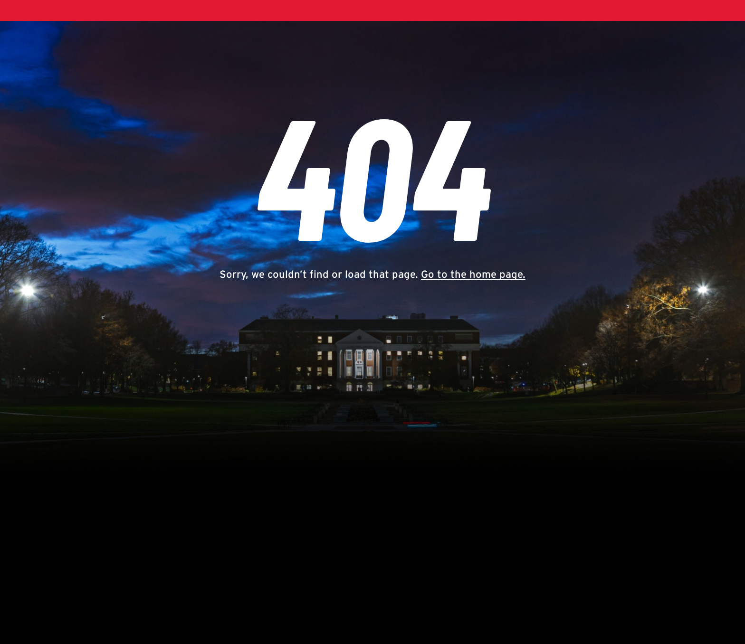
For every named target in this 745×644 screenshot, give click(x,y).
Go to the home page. (473, 274)
